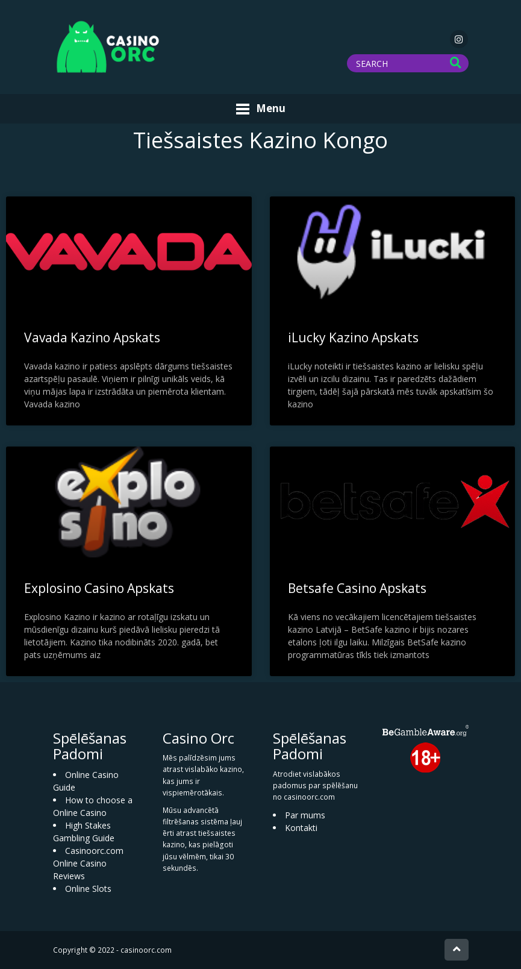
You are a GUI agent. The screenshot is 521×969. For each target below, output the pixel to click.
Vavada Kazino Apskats (92, 337)
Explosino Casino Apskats (99, 588)
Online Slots (88, 888)
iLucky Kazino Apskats (353, 337)
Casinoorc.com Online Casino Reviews (88, 863)
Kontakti (301, 827)
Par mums (305, 815)
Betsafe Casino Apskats (357, 588)
